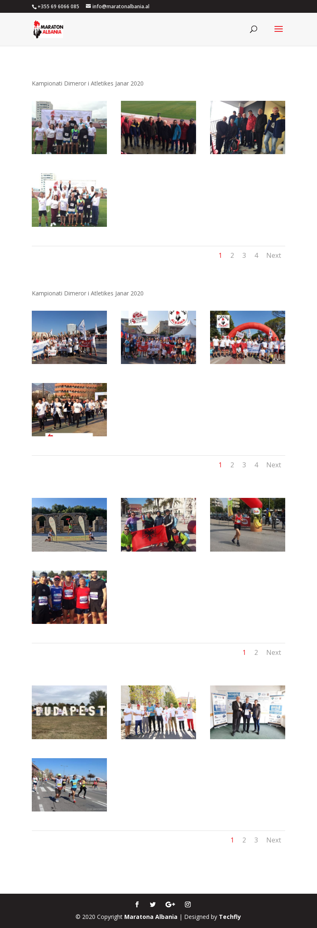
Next (273, 255)
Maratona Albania (150, 917)
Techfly (230, 917)
